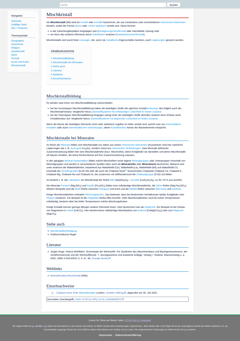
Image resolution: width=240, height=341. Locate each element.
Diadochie (150, 207)
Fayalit (90, 185)
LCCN (101, 299)
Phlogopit (104, 188)
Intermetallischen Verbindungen (86, 127)
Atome (78, 25)
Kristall (84, 22)
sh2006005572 (114, 299)
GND (78, 299)
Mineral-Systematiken (76, 160)
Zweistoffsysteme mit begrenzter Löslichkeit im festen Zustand (124, 118)
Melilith (133, 188)
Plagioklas (93, 197)
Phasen (50, 197)
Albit (112, 180)
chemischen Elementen (173, 22)
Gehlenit (176, 188)
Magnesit (178, 210)
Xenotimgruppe (69, 171)
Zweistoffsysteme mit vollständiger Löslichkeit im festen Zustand (126, 111)
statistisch (100, 25)
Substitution (98, 34)
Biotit (77, 188)
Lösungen (84, 40)
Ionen (92, 25)
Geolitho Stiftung (115, 292)
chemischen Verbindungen (126, 148)
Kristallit (98, 22)
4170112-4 (88, 299)
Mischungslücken (94, 194)
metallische (112, 40)
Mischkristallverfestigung (63, 230)
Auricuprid (75, 148)
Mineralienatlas (87, 292)
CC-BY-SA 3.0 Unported (138, 320)
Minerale (65, 144)
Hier (45, 326)
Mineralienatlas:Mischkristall (65, 275)
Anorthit (135, 180)
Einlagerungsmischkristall (112, 31)
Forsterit (65, 185)
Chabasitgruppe (144, 174)
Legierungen (158, 40)
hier (33, 326)
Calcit (70, 210)
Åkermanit (161, 188)
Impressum (105, 335)
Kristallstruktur (118, 127)
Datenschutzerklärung (128, 335)
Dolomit (142, 210)
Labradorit (73, 180)
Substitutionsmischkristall (130, 34)
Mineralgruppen (140, 160)
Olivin (159, 185)
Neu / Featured (19, 28)
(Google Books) (100, 258)
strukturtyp (152, 108)
